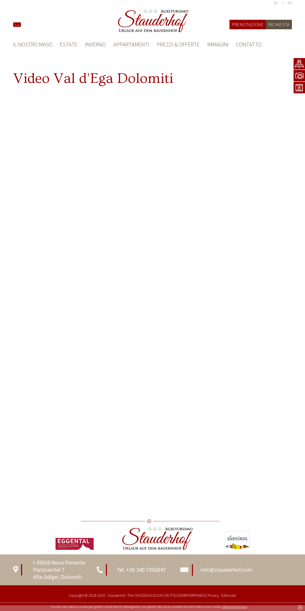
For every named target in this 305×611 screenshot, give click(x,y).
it (282, 2)
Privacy (213, 595)
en (290, 2)
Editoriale (228, 595)
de (276, 2)
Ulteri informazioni (234, 607)
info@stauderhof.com (226, 569)
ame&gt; (152, 140)
